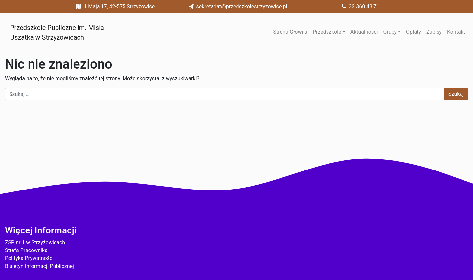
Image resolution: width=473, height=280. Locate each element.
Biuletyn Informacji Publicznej (39, 266)
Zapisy (434, 32)
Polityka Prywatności (29, 258)
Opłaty (413, 32)
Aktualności (364, 32)
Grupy (390, 32)
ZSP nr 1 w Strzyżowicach (35, 242)
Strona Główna (290, 32)
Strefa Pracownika (26, 250)
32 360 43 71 (358, 6)
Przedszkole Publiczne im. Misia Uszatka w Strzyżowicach (57, 32)
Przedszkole (327, 32)
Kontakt (456, 32)
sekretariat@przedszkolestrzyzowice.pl (236, 6)
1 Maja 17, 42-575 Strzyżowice (114, 6)
